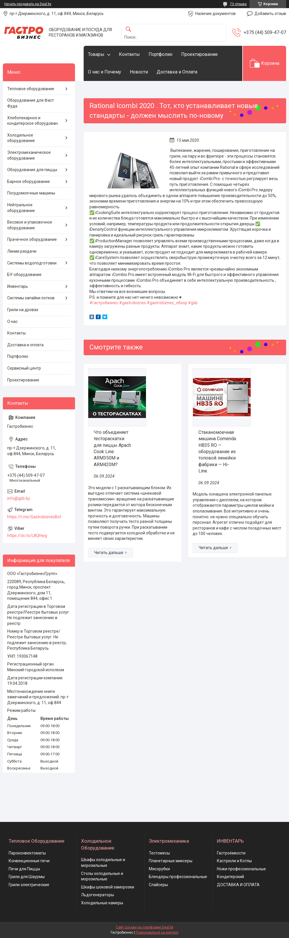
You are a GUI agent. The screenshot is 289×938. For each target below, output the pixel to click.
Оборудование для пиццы (32, 169)
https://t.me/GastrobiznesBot (34, 517)
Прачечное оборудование (32, 239)
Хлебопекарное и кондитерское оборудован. (33, 121)
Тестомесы (159, 853)
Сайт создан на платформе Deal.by (144, 927)
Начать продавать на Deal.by (27, 4)
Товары (96, 54)
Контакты (129, 54)
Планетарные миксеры (170, 860)
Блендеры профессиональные (178, 876)
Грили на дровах (22, 309)
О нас (12, 321)
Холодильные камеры (102, 903)
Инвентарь (17, 286)
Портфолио (160, 54)
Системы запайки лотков (31, 298)
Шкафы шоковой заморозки (107, 887)
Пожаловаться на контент (157, 933)
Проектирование (199, 54)
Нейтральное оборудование (21, 208)
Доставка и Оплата (177, 72)
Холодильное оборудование (21, 138)
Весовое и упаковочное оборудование (29, 225)
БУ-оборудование (24, 274)
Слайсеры (158, 884)
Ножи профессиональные (241, 869)
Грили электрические (29, 884)
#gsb (193, 302)
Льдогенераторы (97, 894)
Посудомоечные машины (31, 193)
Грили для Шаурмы (27, 876)
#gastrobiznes (132, 302)
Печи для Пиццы (24, 869)
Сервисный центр (24, 368)
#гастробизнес (103, 302)
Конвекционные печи (29, 860)
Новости (139, 72)
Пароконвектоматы (27, 853)
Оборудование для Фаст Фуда (30, 103)
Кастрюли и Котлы (234, 860)
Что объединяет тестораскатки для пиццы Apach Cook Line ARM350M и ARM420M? (112, 448)
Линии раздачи (21, 251)
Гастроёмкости (231, 853)
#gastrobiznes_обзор (167, 302)
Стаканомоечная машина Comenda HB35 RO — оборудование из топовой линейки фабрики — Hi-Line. (217, 452)
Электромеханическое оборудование (29, 155)
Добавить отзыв (270, 13)
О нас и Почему (104, 72)
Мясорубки (159, 869)
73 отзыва (238, 4)
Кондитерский (230, 876)
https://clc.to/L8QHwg (27, 535)
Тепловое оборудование (30, 88)
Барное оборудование (28, 181)
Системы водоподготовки (32, 263)
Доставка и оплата (25, 345)
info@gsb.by (18, 498)
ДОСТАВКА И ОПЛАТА (238, 884)
